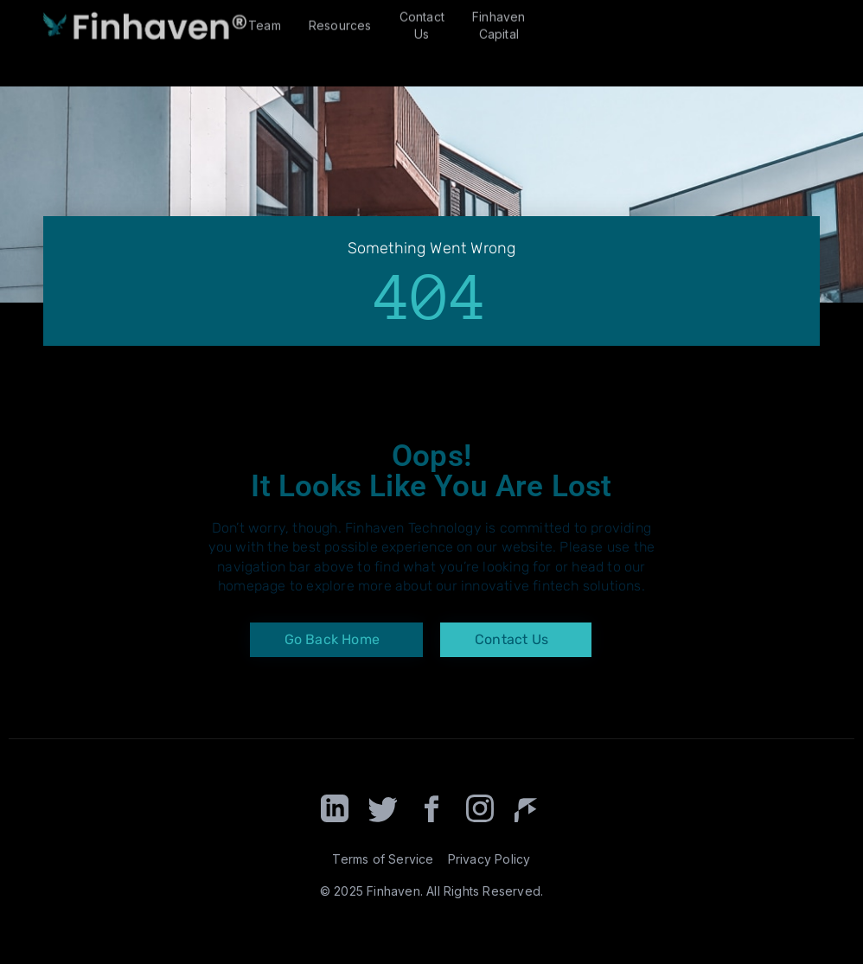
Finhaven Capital (499, 18)
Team (264, 17)
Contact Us (422, 18)
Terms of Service (382, 859)
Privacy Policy (489, 859)
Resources (340, 17)
